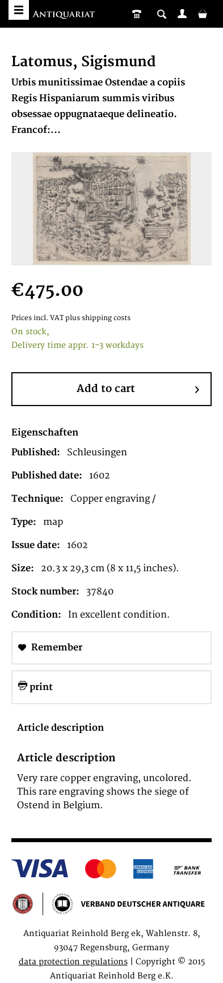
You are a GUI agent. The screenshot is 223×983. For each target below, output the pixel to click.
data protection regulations (73, 962)
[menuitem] (182, 13)
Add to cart (138, 389)
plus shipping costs (98, 318)
